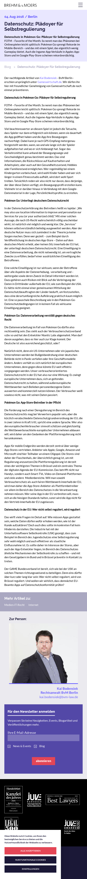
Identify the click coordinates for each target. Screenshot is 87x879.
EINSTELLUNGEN (30, 869)
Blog (7, 67)
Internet (33, 604)
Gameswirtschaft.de (50, 82)
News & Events (22, 746)
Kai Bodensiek (48, 78)
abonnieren (43, 761)
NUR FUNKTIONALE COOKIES (30, 859)
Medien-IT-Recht (14, 604)
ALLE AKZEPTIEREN (30, 850)
